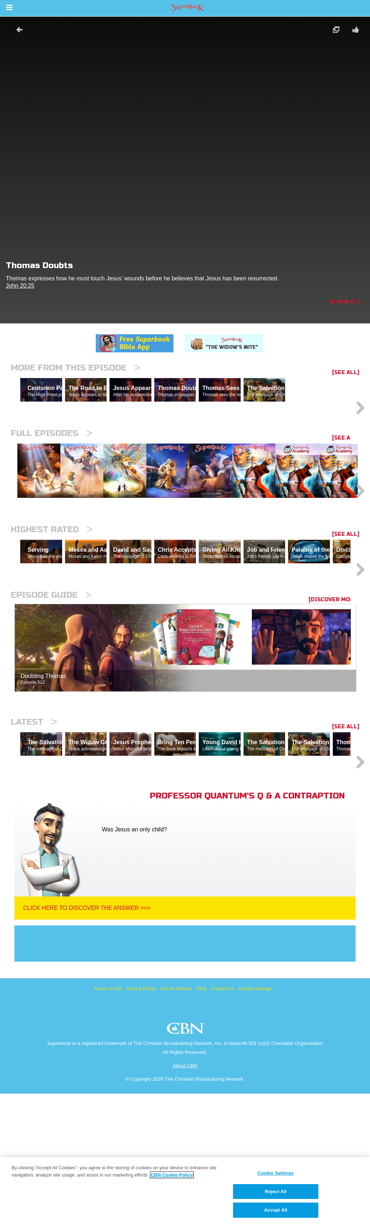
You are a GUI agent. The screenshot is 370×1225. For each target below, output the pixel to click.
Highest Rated (51, 598)
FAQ (201, 1120)
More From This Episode (75, 368)
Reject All (276, 1191)
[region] (185, 1191)
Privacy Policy (140, 1120)
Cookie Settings (255, 1120)
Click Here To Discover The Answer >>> (87, 1039)
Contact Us (222, 1120)
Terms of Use (107, 1120)
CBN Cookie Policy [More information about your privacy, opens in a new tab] (172, 1175)
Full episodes (51, 465)
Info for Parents (176, 1120)
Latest (34, 822)
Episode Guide (51, 695)
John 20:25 (20, 286)
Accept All (275, 1210)
